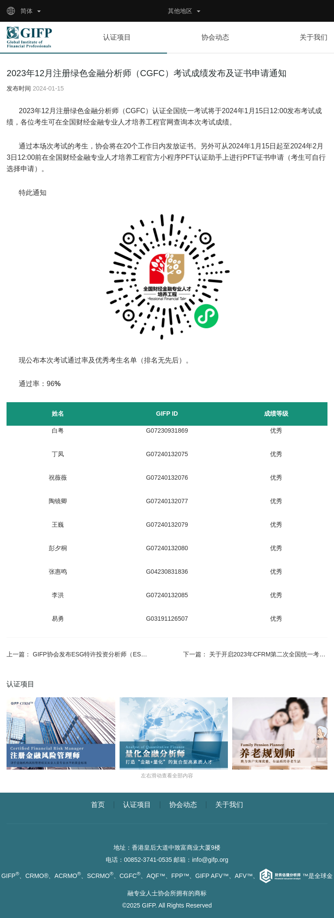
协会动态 (215, 37)
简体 (26, 10)
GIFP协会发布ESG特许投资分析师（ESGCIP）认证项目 (109, 654)
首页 (98, 804)
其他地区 (180, 10)
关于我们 (313, 37)
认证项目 (117, 37)
